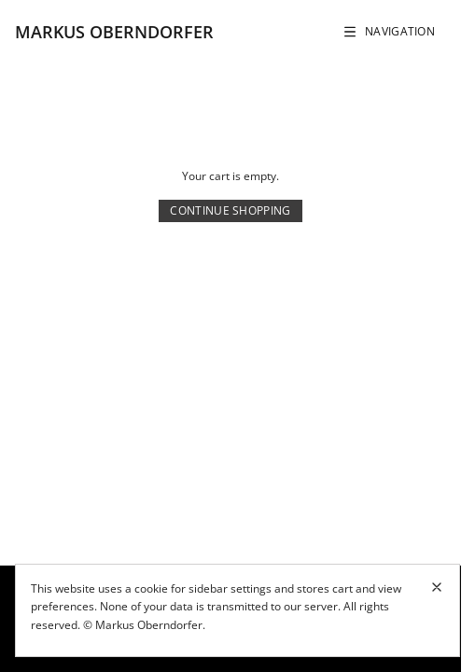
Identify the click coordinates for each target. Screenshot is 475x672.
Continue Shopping (230, 210)
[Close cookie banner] (436, 587)
